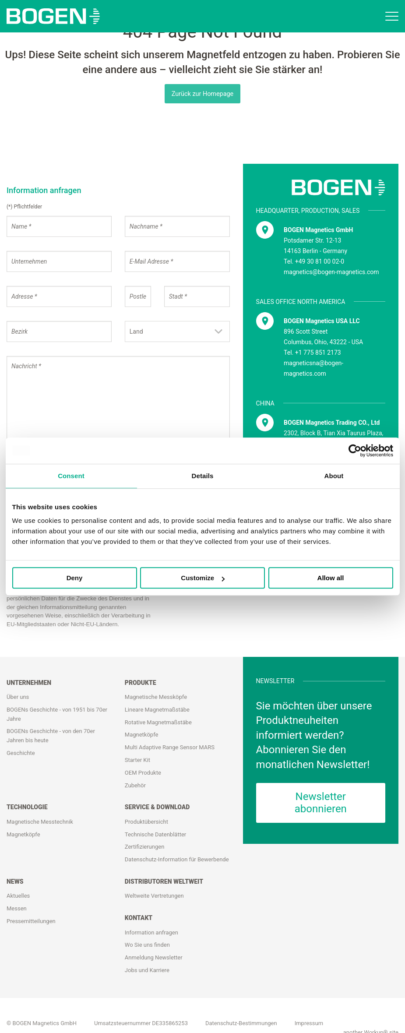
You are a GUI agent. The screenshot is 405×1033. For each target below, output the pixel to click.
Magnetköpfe (141, 735)
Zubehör (135, 785)
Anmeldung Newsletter (154, 957)
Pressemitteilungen (31, 921)
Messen (17, 908)
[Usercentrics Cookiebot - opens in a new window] (355, 450)
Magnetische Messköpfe (156, 697)
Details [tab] (203, 475)
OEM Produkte (143, 772)
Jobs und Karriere (147, 970)
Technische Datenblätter (155, 834)
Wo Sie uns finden (147, 944)
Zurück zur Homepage (203, 94)
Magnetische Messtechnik (40, 821)
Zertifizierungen (145, 846)
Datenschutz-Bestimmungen (241, 1023)
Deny (75, 578)
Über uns (18, 697)
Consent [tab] (71, 475)
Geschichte (21, 753)
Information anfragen (151, 932)
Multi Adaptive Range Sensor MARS (170, 747)
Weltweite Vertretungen (154, 895)
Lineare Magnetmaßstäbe (157, 709)
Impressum (309, 1023)
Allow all (330, 578)
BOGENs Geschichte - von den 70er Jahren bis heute (51, 736)
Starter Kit (137, 760)
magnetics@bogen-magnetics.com (331, 271)
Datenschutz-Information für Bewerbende (177, 859)
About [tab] (334, 475)
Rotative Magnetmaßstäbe (158, 722)
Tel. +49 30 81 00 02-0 (314, 261)
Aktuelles (18, 895)
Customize (203, 578)
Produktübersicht (146, 821)
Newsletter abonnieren (321, 802)
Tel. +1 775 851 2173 (312, 352)
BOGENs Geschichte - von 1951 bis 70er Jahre (57, 714)
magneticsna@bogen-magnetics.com (313, 368)
